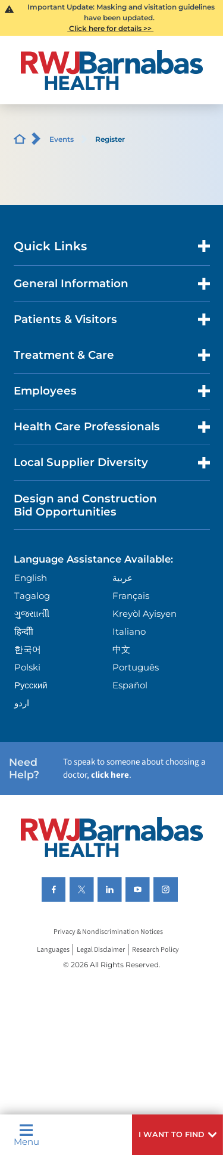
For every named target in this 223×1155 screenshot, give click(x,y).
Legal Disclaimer (101, 950)
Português (135, 667)
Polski (27, 667)
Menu (26, 1134)
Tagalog (32, 595)
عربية (122, 577)
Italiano (129, 631)
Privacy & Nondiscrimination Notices (108, 932)
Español (129, 685)
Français (130, 595)
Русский (31, 685)
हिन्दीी (23, 631)
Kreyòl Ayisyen (144, 613)
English (30, 577)
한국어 (27, 649)
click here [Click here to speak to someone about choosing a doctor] (110, 775)
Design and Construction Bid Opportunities (85, 505)
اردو (21, 703)
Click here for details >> (110, 28)
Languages (53, 950)
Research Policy (155, 950)
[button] (177, 1134)
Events (61, 139)
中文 (121, 649)
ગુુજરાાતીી (31, 613)
